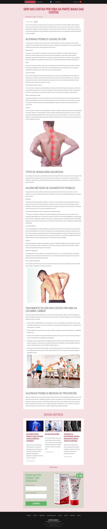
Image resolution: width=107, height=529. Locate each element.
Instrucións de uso (51, 515)
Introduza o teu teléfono (31, 492)
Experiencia (42, 515)
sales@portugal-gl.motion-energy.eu (53, 521)
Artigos (66, 515)
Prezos (79, 515)
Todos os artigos (53, 467)
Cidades (60, 515)
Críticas (35, 515)
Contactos (72, 515)
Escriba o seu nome (30, 485)
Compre (36, 503)
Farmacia (29, 515)
